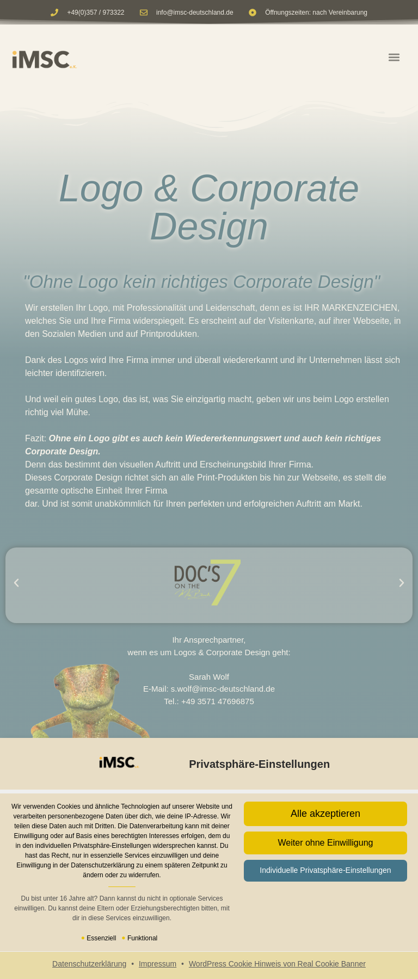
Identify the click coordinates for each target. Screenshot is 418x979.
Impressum (157, 963)
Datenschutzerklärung (89, 963)
